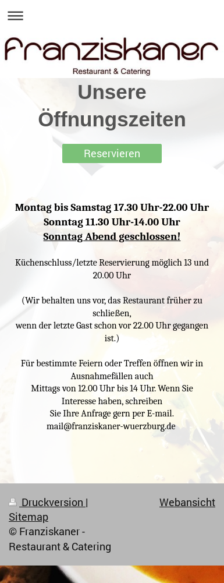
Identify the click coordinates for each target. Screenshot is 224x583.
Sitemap (28, 517)
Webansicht (187, 502)
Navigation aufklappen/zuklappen (112, 15)
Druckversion (47, 502)
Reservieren (112, 153)
